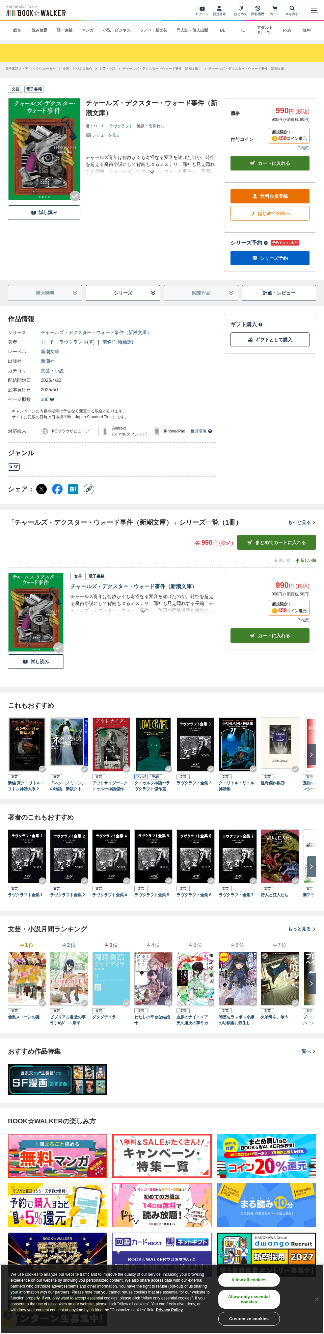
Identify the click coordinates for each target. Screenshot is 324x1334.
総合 (17, 30)
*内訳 (303, 147)
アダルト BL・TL (265, 30)
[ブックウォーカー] (35, 10)
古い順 (281, 560)
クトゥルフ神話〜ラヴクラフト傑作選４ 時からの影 (153, 786)
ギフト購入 (246, 324)
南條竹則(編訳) (117, 342)
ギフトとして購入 (270, 340)
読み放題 (39, 30)
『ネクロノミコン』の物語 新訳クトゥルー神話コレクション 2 (68, 786)
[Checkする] (75, 196)
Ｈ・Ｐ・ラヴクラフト (113, 126)
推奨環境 (201, 431)
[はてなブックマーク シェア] (73, 489)
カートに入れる (270, 163)
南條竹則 (156, 126)
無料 (307, 30)
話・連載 (64, 30)
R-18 (287, 30)
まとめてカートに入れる (276, 542)
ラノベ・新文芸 (153, 30)
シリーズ (135, 293)
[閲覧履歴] (257, 10)
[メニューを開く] (314, 10)
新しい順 (305, 560)
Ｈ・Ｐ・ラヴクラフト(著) (67, 342)
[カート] (275, 10)
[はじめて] (240, 10)
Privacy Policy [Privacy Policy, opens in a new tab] (169, 1310)
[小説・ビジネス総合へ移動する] (77, 68)
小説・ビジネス (116, 30)
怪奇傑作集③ (272, 783)
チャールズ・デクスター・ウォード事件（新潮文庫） (96, 332)
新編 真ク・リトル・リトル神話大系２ (26, 786)
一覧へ (306, 1051)
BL (222, 30)
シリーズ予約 (249, 243)
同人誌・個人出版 (192, 30)
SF (13, 467)
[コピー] (89, 489)
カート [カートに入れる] (270, 636)
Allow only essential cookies (249, 1299)
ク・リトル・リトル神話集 (236, 786)
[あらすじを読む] (152, 164)
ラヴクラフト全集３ (194, 783)
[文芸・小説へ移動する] (107, 68)
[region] (162, 1299)
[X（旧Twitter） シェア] (41, 489)
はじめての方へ (270, 213)
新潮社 (48, 361)
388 (47, 399)
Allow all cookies (249, 1279)
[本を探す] (292, 10)
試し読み (44, 212)
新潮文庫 (50, 351)
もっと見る (302, 522)
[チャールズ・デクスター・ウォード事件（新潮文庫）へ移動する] (162, 68)
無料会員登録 (270, 196)
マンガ (88, 30)
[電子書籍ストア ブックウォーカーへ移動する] (30, 68)
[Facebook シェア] (57, 489)
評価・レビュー (279, 293)
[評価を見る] (103, 135)
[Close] (317, 1299)
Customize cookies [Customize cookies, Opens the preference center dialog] (249, 1318)
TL (242, 30)
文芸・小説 (52, 370)
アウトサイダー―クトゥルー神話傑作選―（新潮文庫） (110, 786)
